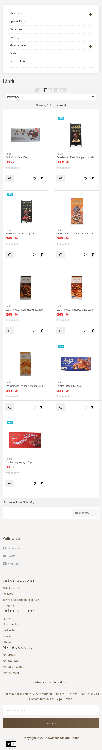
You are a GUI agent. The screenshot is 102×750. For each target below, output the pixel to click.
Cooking (14, 37)
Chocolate (15, 13)
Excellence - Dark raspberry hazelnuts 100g (20, 233)
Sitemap (8, 642)
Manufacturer (17, 45)
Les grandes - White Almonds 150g (24, 386)
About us (8, 606)
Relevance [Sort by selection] (51, 97)
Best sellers (9, 630)
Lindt (8, 153)
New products (12, 624)
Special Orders (18, 21)
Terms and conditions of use (21, 599)
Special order (11, 587)
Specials (8, 618)
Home (59, 153)
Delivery (8, 593)
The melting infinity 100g (18, 462)
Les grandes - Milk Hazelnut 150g (74, 309)
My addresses (11, 660)
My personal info (13, 666)
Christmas (15, 29)
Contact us (9, 636)
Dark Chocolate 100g (16, 157)
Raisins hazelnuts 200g (69, 386)
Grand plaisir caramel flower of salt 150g (76, 233)
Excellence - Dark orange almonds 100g (75, 157)
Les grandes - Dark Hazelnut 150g (24, 309)
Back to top (84, 513)
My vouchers (11, 672)
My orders (9, 654)
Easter (13, 53)
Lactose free (17, 61)
